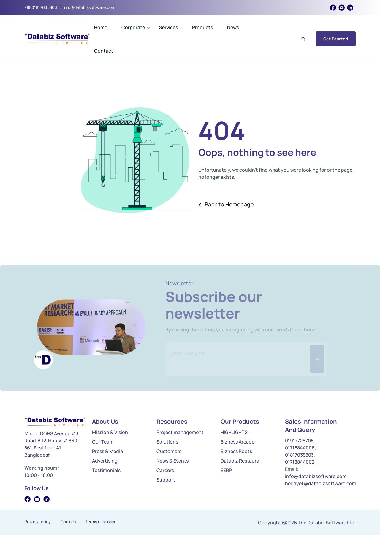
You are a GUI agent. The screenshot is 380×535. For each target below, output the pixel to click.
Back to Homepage (226, 204)
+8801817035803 (40, 7)
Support (165, 480)
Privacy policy (37, 521)
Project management (180, 432)
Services (168, 27)
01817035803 (299, 455)
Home (100, 27)
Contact (103, 51)
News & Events (172, 461)
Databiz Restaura (240, 461)
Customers (168, 451)
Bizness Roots (236, 451)
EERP (226, 470)
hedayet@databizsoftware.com (320, 483)
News (233, 27)
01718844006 (300, 447)
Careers (165, 470)
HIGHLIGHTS (234, 432)
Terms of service (101, 521)
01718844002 (299, 462)
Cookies (68, 521)
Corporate (133, 27)
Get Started (335, 39)
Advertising (105, 461)
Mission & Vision (110, 432)
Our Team (102, 442)
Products (202, 27)
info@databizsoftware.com (89, 7)
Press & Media (107, 451)
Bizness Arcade (237, 442)
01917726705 (299, 440)
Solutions (167, 442)
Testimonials (106, 470)
